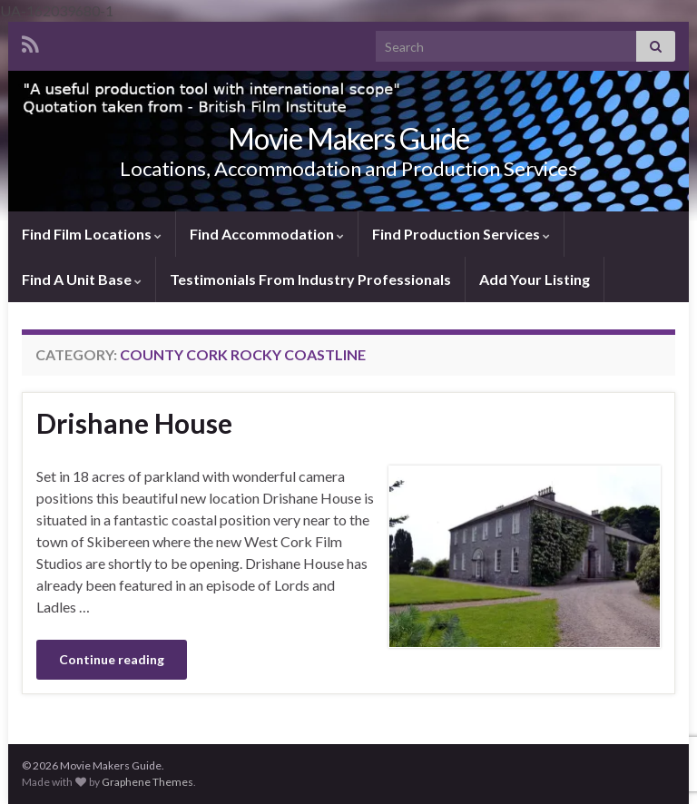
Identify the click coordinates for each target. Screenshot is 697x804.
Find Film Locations (92, 233)
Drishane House (134, 423)
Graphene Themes (147, 782)
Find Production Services (461, 233)
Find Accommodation (267, 233)
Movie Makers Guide (348, 138)
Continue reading (111, 659)
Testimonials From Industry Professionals (310, 279)
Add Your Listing (534, 279)
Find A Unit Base (82, 279)
